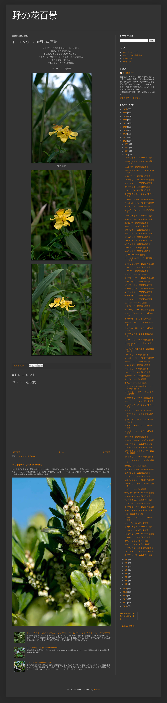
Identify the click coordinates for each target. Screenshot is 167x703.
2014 (125, 592)
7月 (126, 563)
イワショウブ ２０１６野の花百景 (138, 457)
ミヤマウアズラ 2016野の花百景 (138, 510)
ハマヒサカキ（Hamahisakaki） (27, 464)
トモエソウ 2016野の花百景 (136, 369)
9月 (126, 155)
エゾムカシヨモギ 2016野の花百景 (139, 440)
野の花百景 (35, 15)
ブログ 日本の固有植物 (132, 55)
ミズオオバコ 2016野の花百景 (137, 376)
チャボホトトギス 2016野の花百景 (139, 203)
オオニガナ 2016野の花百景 (136, 223)
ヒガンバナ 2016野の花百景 (136, 167)
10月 (127, 151)
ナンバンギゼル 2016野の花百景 (138, 500)
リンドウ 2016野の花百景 (135, 303)
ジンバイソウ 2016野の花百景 (137, 537)
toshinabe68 (128, 73)
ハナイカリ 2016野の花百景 (136, 355)
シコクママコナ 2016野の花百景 (138, 183)
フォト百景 (126, 62)
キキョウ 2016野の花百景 (135, 274)
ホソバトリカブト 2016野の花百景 (139, 289)
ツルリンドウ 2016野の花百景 (137, 251)
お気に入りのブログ (130, 52)
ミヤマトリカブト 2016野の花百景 (139, 278)
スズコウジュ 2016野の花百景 (137, 207)
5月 (126, 570)
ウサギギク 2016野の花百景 (136, 248)
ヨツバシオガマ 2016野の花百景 (138, 158)
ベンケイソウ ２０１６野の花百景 (138, 340)
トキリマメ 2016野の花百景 (136, 271)
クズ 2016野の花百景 (133, 514)
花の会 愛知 (127, 59)
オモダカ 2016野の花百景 (135, 379)
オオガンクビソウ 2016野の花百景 (139, 469)
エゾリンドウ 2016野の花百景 (137, 244)
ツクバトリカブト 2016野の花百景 (139, 358)
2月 (126, 581)
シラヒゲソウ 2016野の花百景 (137, 176)
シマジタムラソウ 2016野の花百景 (139, 199)
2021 (125, 123)
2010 (125, 606)
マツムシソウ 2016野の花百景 (137, 237)
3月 (126, 577)
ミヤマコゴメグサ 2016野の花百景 (139, 507)
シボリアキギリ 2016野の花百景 (138, 216)
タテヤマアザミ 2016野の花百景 (138, 292)
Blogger (97, 690)
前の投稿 (106, 452)
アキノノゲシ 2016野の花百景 (137, 372)
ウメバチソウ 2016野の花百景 (137, 473)
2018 (125, 134)
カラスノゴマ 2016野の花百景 (137, 190)
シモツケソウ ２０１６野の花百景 (138, 401)
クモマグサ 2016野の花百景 (136, 226)
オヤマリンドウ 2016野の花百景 (138, 555)
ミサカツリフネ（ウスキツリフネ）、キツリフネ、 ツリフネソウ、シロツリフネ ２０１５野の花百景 (69, 633)
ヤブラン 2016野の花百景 (135, 489)
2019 (125, 130)
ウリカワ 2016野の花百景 (135, 383)
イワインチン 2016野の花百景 (137, 230)
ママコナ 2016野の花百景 (135, 466)
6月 (126, 567)
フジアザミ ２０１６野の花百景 (138, 319)
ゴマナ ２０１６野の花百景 (136, 541)
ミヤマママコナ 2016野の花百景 (138, 299)
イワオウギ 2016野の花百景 (136, 437)
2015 (125, 589)
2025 (125, 109)
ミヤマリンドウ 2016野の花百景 (138, 219)
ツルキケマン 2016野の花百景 (137, 476)
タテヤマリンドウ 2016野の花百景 (139, 310)
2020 (125, 127)
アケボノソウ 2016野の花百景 (137, 362)
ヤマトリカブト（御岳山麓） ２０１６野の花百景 (138, 387)
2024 (125, 113)
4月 (126, 573)
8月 (126, 559)
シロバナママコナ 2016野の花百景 (139, 480)
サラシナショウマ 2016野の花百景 (139, 264)
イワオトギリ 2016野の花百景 (137, 365)
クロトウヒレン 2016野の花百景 (138, 233)
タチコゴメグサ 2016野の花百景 (138, 241)
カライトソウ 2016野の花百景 (137, 306)
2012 (125, 599)
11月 (127, 148)
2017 (125, 137)
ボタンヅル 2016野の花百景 (136, 523)
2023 (125, 116)
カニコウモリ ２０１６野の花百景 (138, 398)
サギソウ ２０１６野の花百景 (137, 544)
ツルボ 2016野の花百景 (134, 255)
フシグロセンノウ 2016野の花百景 (139, 534)
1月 (126, 584)
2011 (125, 603)
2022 (125, 120)
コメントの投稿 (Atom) (26, 456)
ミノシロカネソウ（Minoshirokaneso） (43, 648)
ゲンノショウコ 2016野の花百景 (138, 285)
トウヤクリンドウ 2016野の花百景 (139, 180)
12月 (127, 144)
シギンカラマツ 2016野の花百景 (138, 447)
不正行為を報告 (127, 626)
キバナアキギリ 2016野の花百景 (138, 527)
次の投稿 (16, 452)
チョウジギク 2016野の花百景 (137, 296)
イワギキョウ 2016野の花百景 (137, 187)
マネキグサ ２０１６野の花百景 (138, 410)
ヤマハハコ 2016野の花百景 (136, 530)
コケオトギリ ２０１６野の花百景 (138, 551)
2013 (125, 596)
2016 (125, 141)
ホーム (61, 452)
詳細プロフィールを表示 (130, 98)
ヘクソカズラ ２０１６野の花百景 (138, 548)
